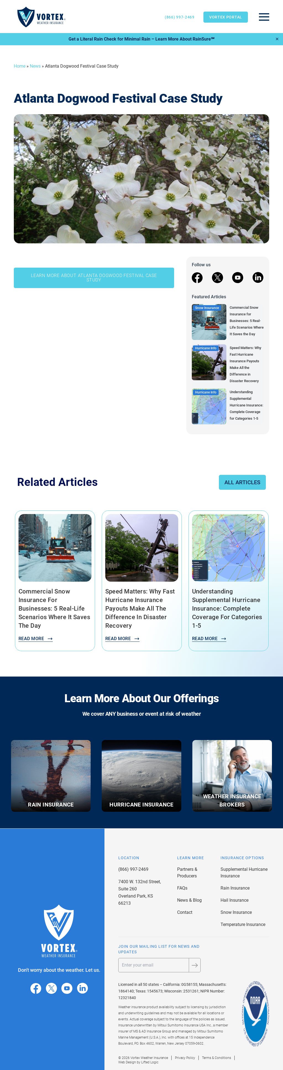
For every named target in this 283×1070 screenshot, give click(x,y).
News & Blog (189, 900)
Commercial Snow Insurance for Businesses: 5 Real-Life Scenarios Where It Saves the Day (247, 320)
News (35, 66)
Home (19, 66)
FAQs (182, 888)
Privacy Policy (185, 1058)
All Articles (242, 482)
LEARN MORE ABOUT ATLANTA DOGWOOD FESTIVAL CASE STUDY (94, 278)
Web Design (127, 1062)
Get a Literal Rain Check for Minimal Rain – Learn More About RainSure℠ (141, 39)
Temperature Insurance (243, 924)
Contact (184, 912)
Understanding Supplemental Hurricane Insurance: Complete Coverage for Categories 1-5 (246, 405)
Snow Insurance (236, 912)
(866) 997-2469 (180, 17)
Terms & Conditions (216, 1058)
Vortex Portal (225, 17)
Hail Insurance (234, 900)
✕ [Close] (277, 39)
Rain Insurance (235, 888)
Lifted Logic (149, 1062)
